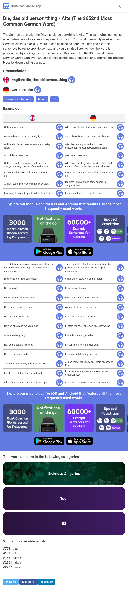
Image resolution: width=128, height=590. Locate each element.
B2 (54, 99)
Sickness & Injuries (18, 99)
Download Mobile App (26, 6)
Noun (41, 99)
